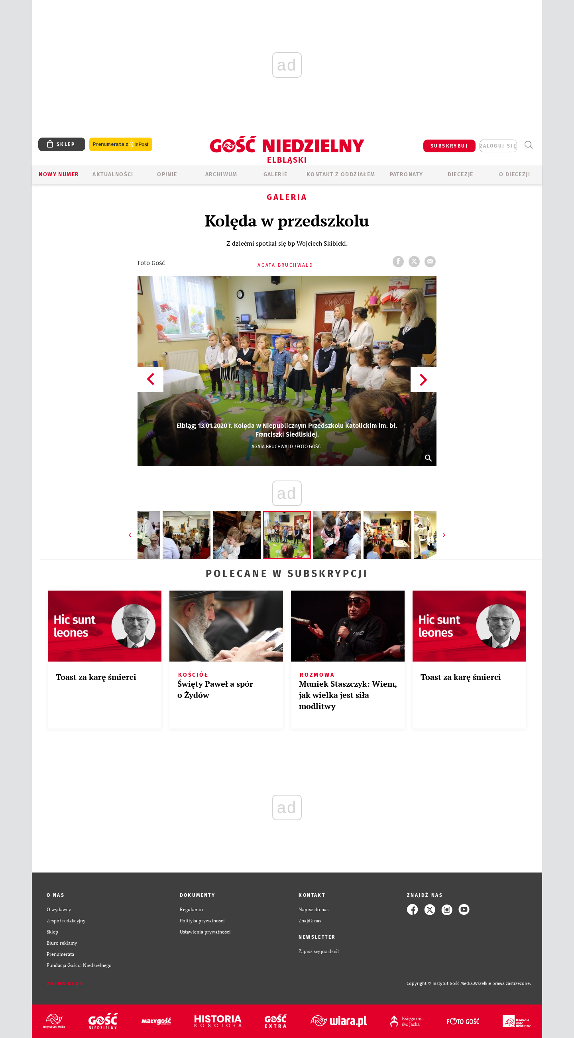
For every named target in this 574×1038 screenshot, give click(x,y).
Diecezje (461, 174)
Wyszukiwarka (528, 145)
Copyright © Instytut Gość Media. (440, 983)
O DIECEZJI (514, 174)
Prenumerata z (121, 144)
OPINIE (167, 174)
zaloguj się (498, 146)
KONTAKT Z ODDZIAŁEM (341, 174)
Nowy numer (59, 174)
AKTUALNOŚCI (112, 174)
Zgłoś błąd (65, 984)
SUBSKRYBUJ (449, 146)
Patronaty (406, 174)
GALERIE (275, 174)
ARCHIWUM (221, 174)
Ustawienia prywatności (205, 932)
